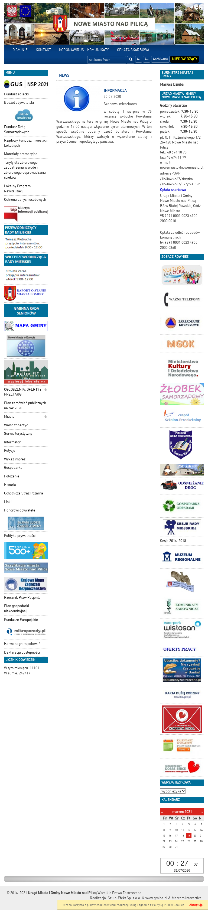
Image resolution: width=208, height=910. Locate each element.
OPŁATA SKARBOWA (133, 50)
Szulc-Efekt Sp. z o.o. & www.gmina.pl (137, 898)
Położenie (11, 476)
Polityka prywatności (19, 536)
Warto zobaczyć (16, 425)
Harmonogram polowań (22, 644)
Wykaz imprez (14, 459)
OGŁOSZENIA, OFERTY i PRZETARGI (22, 392)
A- (139, 59)
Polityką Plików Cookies (168, 905)
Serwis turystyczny (18, 433)
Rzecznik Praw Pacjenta (22, 597)
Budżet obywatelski (19, 103)
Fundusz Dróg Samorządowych (16, 129)
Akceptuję (196, 905)
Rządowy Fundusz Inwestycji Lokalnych (25, 143)
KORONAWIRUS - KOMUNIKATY (84, 50)
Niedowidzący (184, 59)
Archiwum (160, 59)
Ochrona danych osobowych (25, 200)
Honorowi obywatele (19, 510)
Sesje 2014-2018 (173, 541)
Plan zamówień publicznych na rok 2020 (25, 405)
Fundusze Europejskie (21, 620)
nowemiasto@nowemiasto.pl (181, 167)
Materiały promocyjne (20, 154)
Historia (10, 485)
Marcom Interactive (187, 898)
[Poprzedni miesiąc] (162, 812)
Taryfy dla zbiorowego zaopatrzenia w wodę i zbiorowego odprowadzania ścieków (25, 170)
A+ (147, 59)
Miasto (9, 416)
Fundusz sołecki (16, 94)
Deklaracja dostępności (22, 652)
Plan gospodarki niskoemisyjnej (16, 608)
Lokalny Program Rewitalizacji (17, 188)
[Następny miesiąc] (202, 812)
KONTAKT (43, 50)
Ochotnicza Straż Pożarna (23, 493)
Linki (7, 502)
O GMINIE (20, 50)
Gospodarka (13, 468)
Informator (12, 442)
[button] (45, 390)
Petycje (9, 451)
